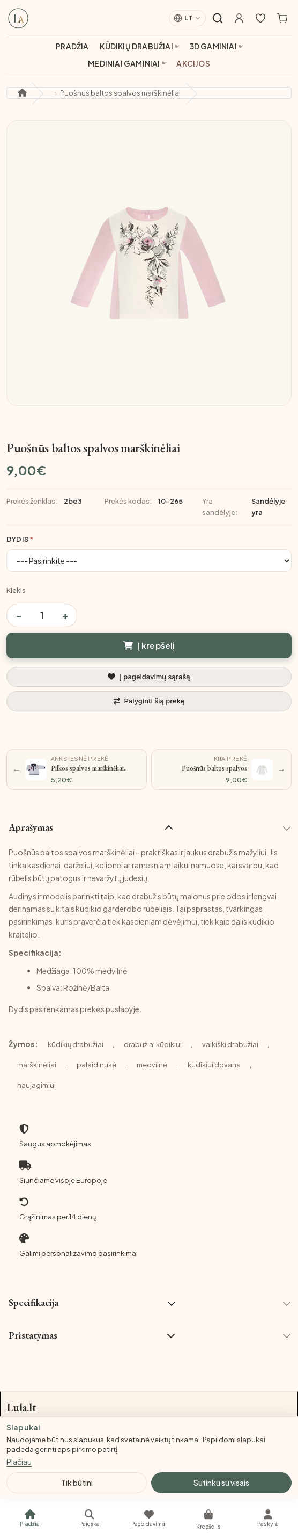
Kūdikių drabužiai (136, 46)
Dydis (17, 539)
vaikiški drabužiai (230, 1044)
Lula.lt (21, 1407)
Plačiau (19, 1461)
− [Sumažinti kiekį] (19, 615)
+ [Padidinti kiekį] (65, 615)
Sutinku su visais (221, 1482)
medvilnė (152, 1064)
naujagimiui (36, 1085)
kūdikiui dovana (214, 1064)
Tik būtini (77, 1482)
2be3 (73, 501)
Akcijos (193, 63)
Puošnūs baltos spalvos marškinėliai (120, 93)
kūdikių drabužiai (75, 1044)
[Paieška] (89, 1518)
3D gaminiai (213, 46)
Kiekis (16, 590)
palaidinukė (96, 1064)
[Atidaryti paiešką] (217, 18)
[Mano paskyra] (239, 18)
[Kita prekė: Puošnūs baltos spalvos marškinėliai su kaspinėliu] (221, 769)
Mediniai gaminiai (124, 63)
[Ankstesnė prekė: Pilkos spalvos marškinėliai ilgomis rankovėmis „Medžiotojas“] (76, 769)
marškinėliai (36, 1064)
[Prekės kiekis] (41, 615)
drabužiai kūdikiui (153, 1044)
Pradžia (72, 46)
